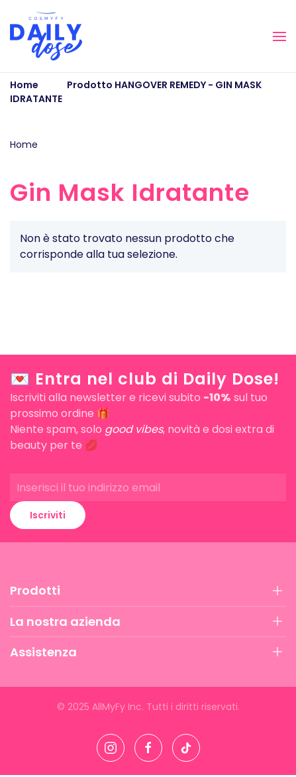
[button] (279, 36)
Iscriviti (48, 515)
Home (24, 144)
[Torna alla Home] (46, 36)
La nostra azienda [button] (65, 621)
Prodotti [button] (35, 590)
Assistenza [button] (43, 652)
